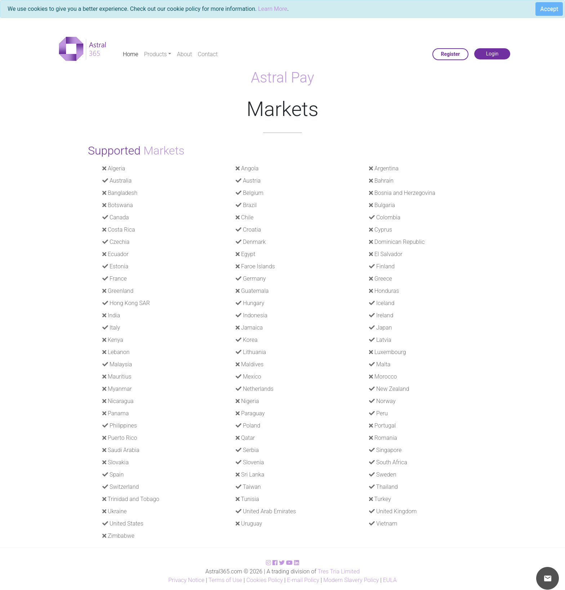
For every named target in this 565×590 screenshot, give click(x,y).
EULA (390, 580)
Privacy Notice (186, 580)
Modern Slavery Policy (351, 580)
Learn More (272, 8)
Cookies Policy (264, 580)
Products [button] (155, 54)
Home (130, 54)
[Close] (546, 10)
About (184, 54)
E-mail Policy (303, 580)
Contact (208, 54)
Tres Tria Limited (338, 571)
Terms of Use (225, 580)
